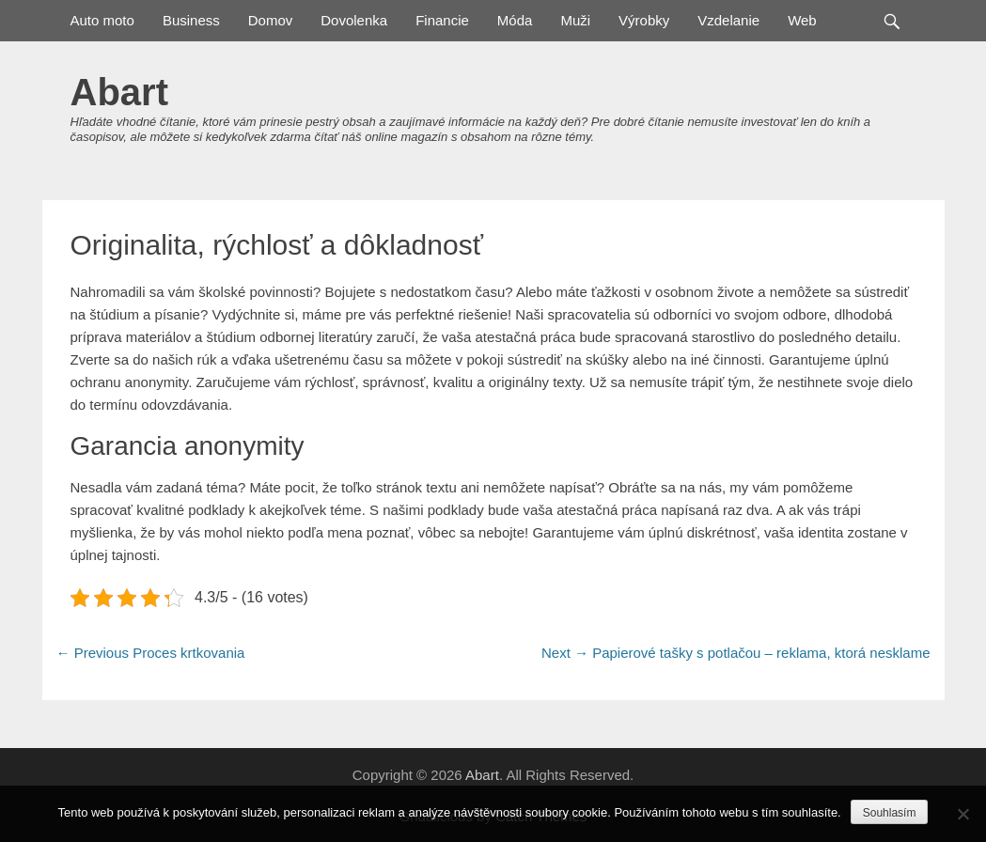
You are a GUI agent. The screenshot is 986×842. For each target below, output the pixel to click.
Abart (119, 92)
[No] (962, 813)
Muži (575, 20)
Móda (515, 20)
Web (802, 20)
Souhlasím (889, 812)
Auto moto (102, 20)
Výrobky (643, 20)
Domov (270, 20)
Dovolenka (354, 20)
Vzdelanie (728, 20)
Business (191, 20)
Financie (442, 20)
